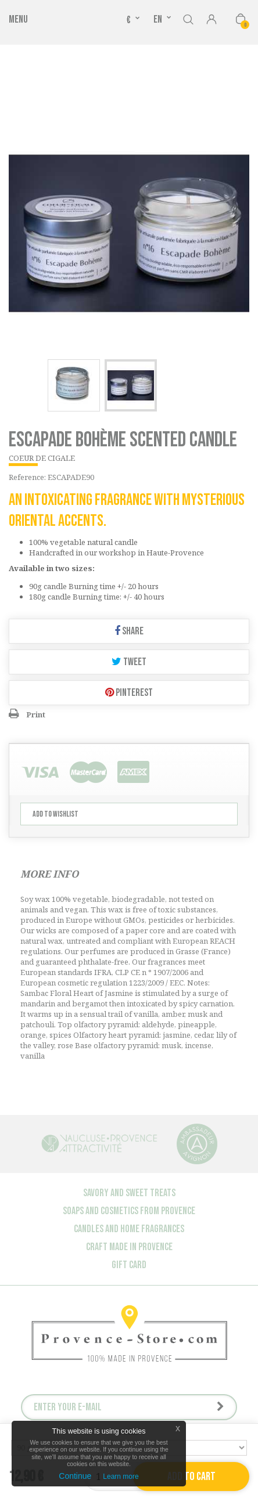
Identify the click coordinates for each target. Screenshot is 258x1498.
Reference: (27, 477)
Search (188, 17)
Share (129, 631)
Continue (75, 1476)
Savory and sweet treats (129, 1193)
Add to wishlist (55, 814)
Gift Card (129, 1265)
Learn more (120, 1476)
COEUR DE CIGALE (42, 458)
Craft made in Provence (129, 1247)
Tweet (129, 662)
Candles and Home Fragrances (129, 1229)
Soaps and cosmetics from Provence (129, 1211)
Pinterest (129, 693)
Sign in (211, 20)
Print (35, 714)
